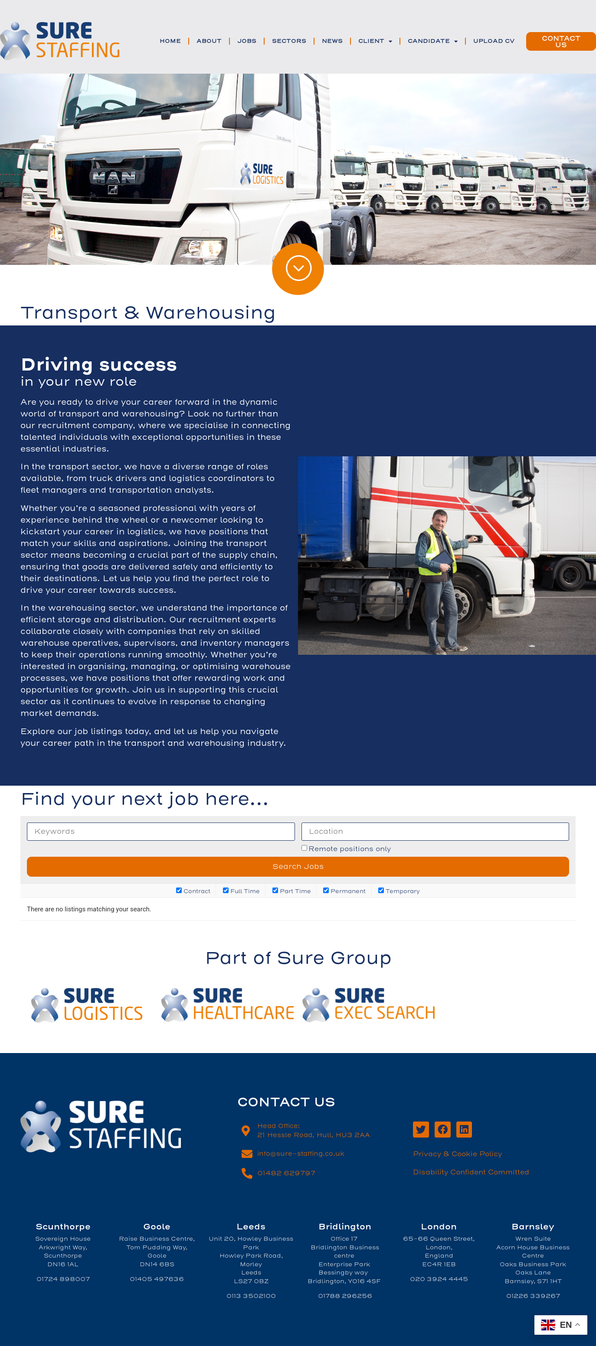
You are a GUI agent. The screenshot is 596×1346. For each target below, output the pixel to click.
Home (170, 41)
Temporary (399, 891)
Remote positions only (349, 849)
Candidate (433, 41)
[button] (561, 41)
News (332, 41)
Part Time (291, 891)
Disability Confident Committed (471, 1172)
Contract (193, 891)
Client (375, 41)
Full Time (241, 891)
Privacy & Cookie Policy (457, 1154)
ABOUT (209, 41)
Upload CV (493, 41)
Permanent (344, 891)
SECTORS (289, 41)
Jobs (246, 41)
